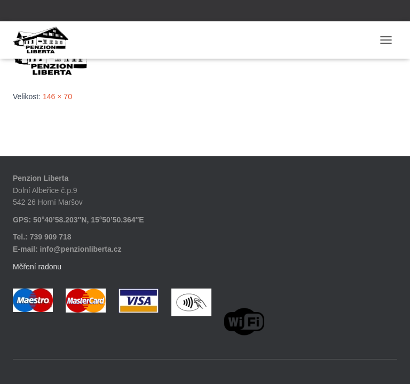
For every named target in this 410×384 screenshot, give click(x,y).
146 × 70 (57, 96)
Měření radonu (37, 266)
